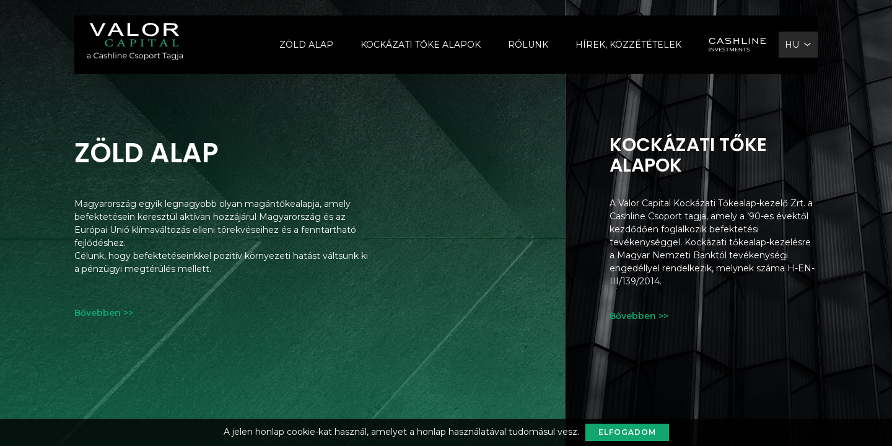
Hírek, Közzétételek (628, 44)
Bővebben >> (103, 312)
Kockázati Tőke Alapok (421, 44)
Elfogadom (627, 432)
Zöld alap (306, 44)
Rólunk (528, 44)
